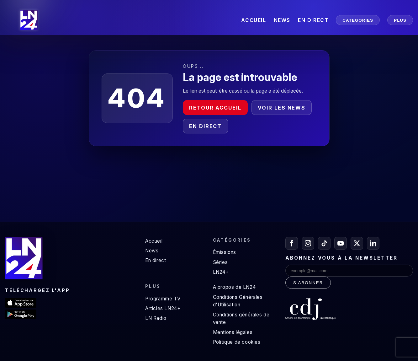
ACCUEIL (253, 20)
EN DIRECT (313, 20)
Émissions (224, 252)
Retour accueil (215, 108)
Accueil (153, 241)
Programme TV (162, 299)
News (151, 251)
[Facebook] (291, 243)
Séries (220, 262)
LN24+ (221, 272)
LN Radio (156, 318)
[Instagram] (308, 243)
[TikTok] (324, 243)
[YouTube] (340, 243)
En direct (205, 126)
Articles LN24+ (163, 308)
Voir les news (281, 108)
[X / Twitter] (357, 243)
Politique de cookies (237, 342)
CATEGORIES (357, 20)
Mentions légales (233, 332)
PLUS (400, 20)
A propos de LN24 (234, 287)
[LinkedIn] (373, 243)
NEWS (282, 20)
